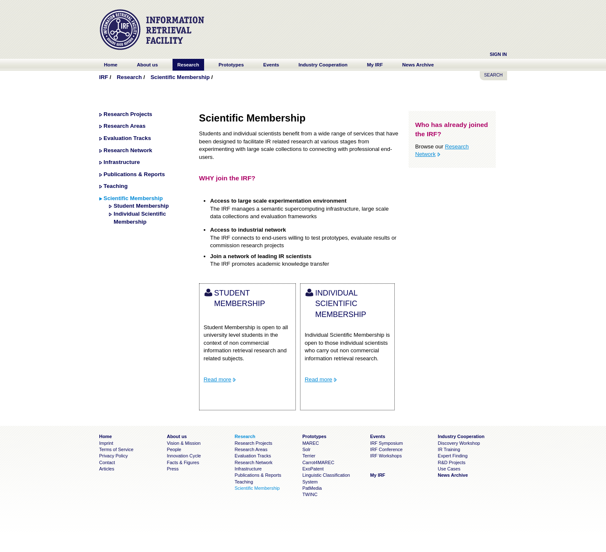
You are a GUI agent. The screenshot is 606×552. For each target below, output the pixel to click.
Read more (217, 379)
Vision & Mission (183, 443)
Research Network (128, 150)
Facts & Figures (183, 462)
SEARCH (493, 74)
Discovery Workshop (459, 443)
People (174, 449)
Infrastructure (122, 162)
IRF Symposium (386, 443)
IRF (103, 77)
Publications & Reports (134, 174)
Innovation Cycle (184, 455)
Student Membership (141, 206)
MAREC (310, 443)
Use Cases (449, 468)
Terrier (308, 455)
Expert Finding (453, 455)
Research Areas (125, 126)
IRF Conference (386, 449)
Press (172, 468)
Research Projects (128, 114)
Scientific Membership (180, 77)
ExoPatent (313, 468)
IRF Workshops (385, 455)
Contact (107, 462)
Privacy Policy (113, 455)
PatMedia (312, 488)
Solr (306, 449)
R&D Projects (451, 462)
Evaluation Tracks (127, 138)
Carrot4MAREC (318, 462)
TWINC (309, 494)
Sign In (498, 54)
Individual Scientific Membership (340, 303)
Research (129, 77)
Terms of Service (116, 449)
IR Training (449, 449)
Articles (106, 468)
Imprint (106, 443)
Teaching (116, 186)
